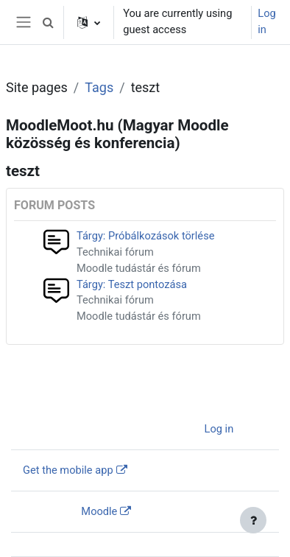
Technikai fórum (115, 252)
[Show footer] (253, 520)
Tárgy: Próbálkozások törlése (145, 235)
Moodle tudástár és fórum (139, 268)
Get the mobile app (68, 470)
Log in (266, 21)
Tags (99, 87)
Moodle (99, 511)
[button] (47, 22)
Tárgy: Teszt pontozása (132, 284)
